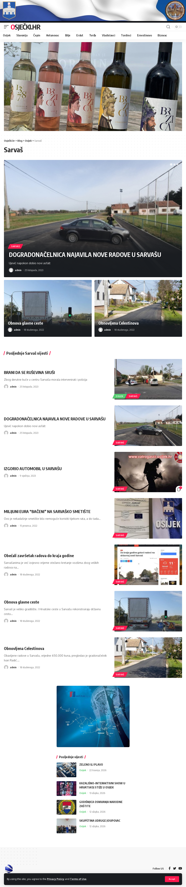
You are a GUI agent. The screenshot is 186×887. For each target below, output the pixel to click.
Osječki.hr (25, 27)
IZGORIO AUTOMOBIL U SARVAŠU (33, 468)
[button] (171, 164)
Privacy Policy (55, 879)
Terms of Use (78, 879)
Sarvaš (15, 246)
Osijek (119, 396)
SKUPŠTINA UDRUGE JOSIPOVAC (99, 820)
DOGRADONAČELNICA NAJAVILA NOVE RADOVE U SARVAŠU (85, 254)
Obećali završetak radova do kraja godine (39, 555)
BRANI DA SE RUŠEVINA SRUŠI (29, 372)
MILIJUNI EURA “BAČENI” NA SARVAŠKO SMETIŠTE (47, 511)
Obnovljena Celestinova (118, 322)
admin (18, 270)
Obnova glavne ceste (25, 322)
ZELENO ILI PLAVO (91, 764)
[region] (93, 86)
